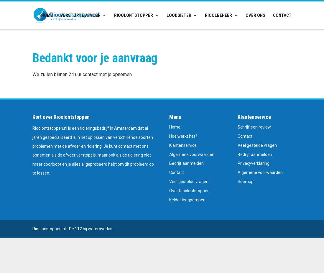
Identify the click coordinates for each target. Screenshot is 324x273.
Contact (282, 15)
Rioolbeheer (218, 15)
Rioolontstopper (133, 15)
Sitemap (246, 181)
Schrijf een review (254, 127)
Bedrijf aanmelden (186, 163)
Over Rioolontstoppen (189, 190)
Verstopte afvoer (80, 15)
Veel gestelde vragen (188, 181)
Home (47, 15)
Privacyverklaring (253, 163)
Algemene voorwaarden (191, 154)
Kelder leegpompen (187, 200)
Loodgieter (179, 15)
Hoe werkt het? (183, 136)
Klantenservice (183, 145)
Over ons (255, 15)
